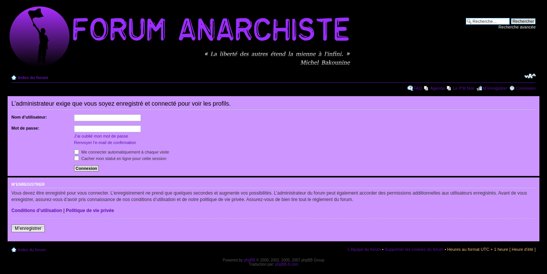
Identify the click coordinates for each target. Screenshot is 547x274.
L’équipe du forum (364, 249)
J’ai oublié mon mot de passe (101, 136)
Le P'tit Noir (464, 88)
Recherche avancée (517, 27)
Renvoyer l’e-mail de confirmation (105, 142)
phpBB (249, 260)
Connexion (525, 88)
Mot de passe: (25, 128)
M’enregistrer (495, 88)
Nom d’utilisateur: (29, 117)
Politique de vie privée (90, 210)
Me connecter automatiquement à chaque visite (121, 152)
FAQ (418, 88)
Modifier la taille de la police (530, 76)
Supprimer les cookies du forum (414, 249)
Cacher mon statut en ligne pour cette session (120, 158)
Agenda (437, 88)
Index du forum (33, 77)
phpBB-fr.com (287, 264)
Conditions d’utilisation (36, 210)
